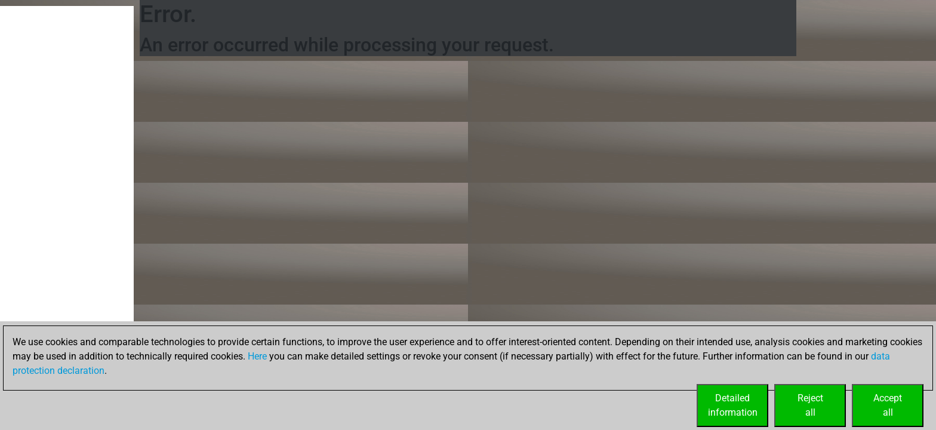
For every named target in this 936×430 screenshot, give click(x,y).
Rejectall (810, 405)
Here (257, 356)
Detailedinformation (733, 405)
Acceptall (887, 405)
